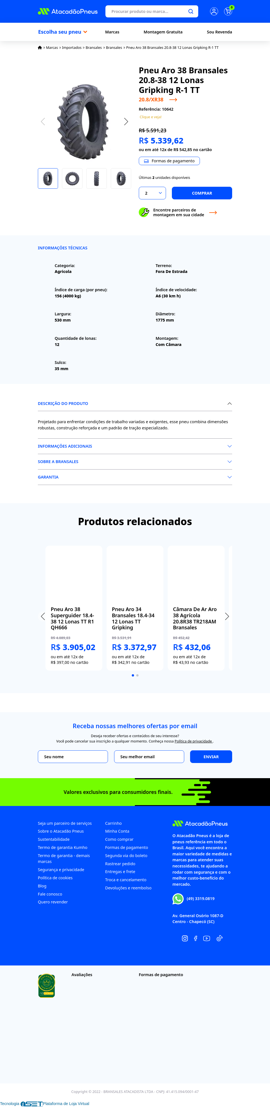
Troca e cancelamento (125, 879)
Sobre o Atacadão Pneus (61, 831)
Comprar (202, 193)
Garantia (48, 477)
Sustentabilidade (54, 839)
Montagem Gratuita (163, 32)
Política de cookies (55, 877)
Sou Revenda (219, 32)
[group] (73, 608)
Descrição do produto (63, 403)
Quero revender (53, 902)
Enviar (211, 756)
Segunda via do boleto (126, 855)
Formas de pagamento (126, 847)
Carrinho (113, 823)
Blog (42, 886)
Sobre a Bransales (58, 461)
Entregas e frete (120, 871)
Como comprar (119, 839)
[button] (126, 121)
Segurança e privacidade (61, 869)
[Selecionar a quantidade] (152, 193)
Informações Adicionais (65, 446)
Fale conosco (50, 894)
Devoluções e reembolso (128, 887)
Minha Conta (117, 831)
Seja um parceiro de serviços (65, 823)
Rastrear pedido (120, 863)
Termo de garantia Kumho (62, 847)
